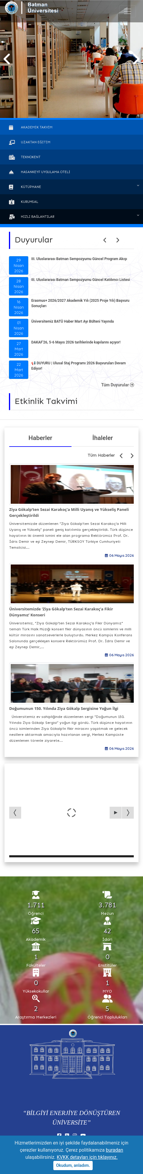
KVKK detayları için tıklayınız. (87, 1157)
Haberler (40, 437)
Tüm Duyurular (117, 384)
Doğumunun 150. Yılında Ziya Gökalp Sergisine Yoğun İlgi (63, 708)
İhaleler (102, 437)
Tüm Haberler (101, 455)
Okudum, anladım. (73, 1165)
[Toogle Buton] (127, 11)
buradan (114, 1150)
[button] (7, 59)
